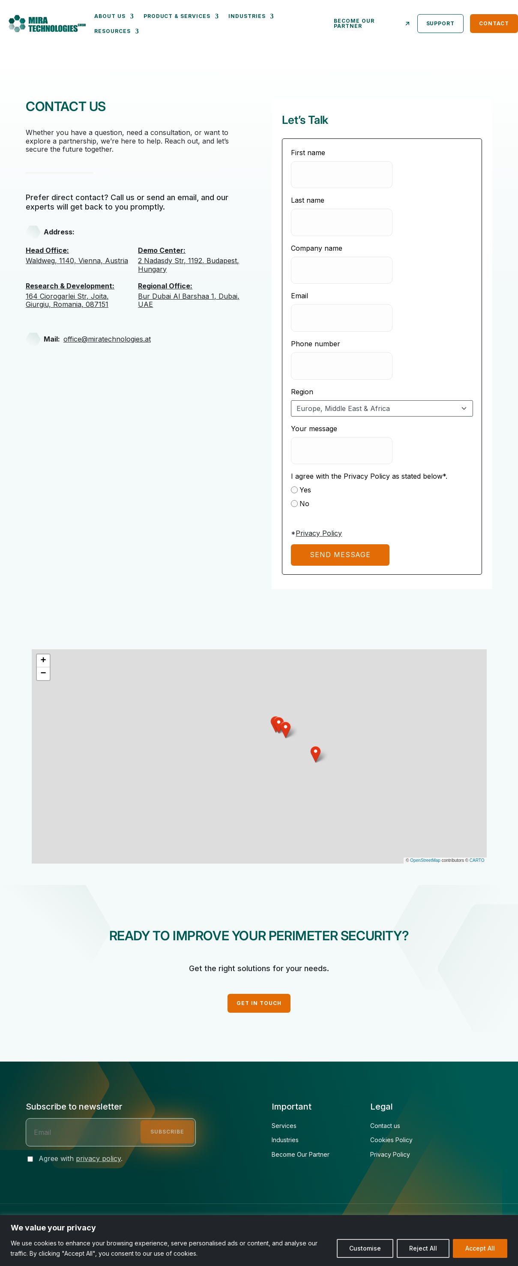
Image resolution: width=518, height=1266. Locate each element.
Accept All (480, 1248)
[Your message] (341, 451)
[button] (315, 754)
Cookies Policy (391, 1140)
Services (284, 1125)
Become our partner (372, 23)
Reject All (423, 1248)
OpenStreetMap (425, 860)
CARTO (477, 860)
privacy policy (98, 1158)
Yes (301, 490)
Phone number (315, 343)
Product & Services (177, 16)
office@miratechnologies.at (107, 339)
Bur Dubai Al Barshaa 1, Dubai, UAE (192, 295)
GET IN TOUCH (259, 1003)
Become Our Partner (300, 1154)
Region (302, 391)
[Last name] (341, 222)
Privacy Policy (319, 533)
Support (440, 23)
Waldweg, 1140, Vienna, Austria (80, 255)
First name (308, 152)
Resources (112, 31)
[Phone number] (341, 366)
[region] (259, 1240)
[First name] (341, 175)
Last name (307, 200)
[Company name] (341, 270)
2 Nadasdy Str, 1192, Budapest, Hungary (192, 259)
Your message (314, 428)
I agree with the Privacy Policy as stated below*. (369, 476)
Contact (494, 23)
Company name (316, 248)
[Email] (341, 318)
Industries (247, 16)
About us (110, 16)
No (300, 503)
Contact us (385, 1125)
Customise (365, 1248)
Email (299, 295)
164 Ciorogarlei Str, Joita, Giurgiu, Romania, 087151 (80, 295)
